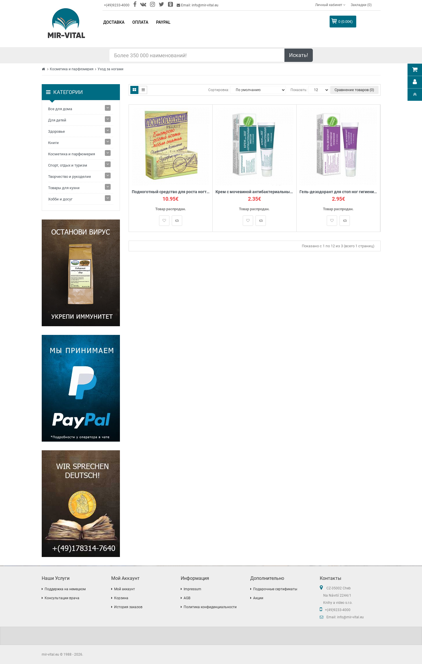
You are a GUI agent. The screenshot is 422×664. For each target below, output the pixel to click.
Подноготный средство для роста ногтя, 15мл (171, 192)
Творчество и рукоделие (69, 176)
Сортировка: (218, 90)
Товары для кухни (64, 188)
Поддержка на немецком (65, 589)
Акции (258, 598)
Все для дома (60, 109)
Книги (53, 143)
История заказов (128, 607)
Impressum (192, 589)
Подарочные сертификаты (275, 589)
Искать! (298, 55)
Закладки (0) (361, 5)
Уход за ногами (110, 69)
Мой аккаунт (124, 589)
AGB (187, 598)
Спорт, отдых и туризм (67, 165)
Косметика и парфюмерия (72, 69)
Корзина (121, 598)
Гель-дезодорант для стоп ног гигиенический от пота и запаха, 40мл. (338, 192)
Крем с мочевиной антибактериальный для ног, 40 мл (254, 192)
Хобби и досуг (60, 199)
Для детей (57, 120)
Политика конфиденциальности (210, 607)
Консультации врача (62, 598)
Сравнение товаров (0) (354, 90)
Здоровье (56, 131)
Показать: (299, 90)
